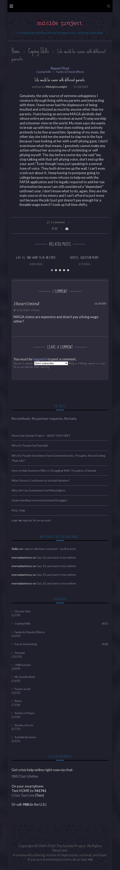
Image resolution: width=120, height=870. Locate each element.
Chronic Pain (23, 611)
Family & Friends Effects (70, 71)
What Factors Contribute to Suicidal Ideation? (40, 480)
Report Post (60, 68)
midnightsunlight (56, 86)
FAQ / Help (18, 510)
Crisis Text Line (23, 795)
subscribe (29, 366)
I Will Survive (23, 665)
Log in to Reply (100, 304)
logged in (40, 359)
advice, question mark (84, 257)
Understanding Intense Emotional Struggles (39, 500)
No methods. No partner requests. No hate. (44, 418)
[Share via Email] (66, 228)
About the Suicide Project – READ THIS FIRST (41, 435)
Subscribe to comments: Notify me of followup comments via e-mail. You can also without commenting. (60, 364)
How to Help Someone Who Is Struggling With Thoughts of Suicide (54, 470)
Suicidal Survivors (25, 737)
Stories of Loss (24, 725)
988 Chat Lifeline (25, 776)
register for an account (36, 520)
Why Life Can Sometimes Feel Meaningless (38, 490)
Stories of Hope (24, 713)
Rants (18, 701)
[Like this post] (59, 228)
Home (16, 51)
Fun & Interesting (61, 644)
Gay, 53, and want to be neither (36, 257)
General (20, 652)
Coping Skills (38, 51)
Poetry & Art (23, 689)
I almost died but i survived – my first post (49, 548)
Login (15, 520)
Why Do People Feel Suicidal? (30, 445)
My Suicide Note (25, 676)
